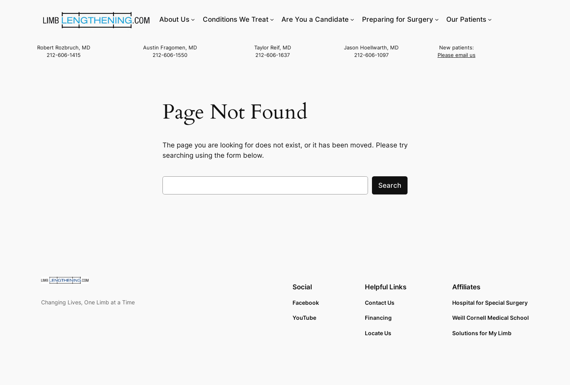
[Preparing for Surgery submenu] (437, 19)
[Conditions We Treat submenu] (272, 19)
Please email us (457, 55)
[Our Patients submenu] (490, 19)
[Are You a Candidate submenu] (352, 19)
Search (389, 185)
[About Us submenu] (193, 19)
